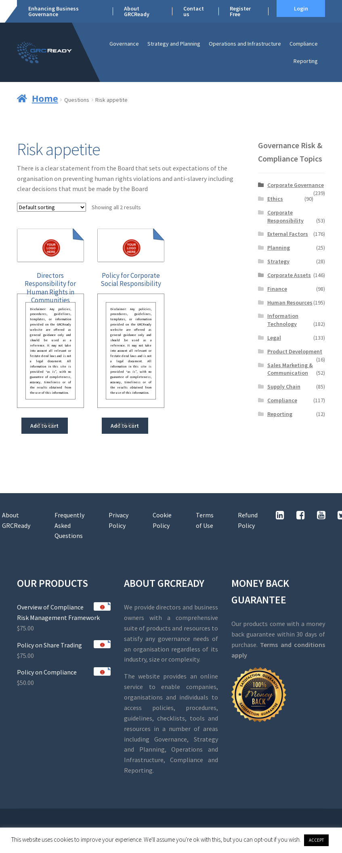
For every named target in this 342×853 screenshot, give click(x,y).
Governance (124, 43)
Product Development (294, 351)
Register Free (240, 11)
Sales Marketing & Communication (290, 369)
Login (301, 8)
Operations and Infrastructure (245, 43)
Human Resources (290, 302)
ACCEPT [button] (316, 840)
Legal (274, 337)
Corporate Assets (289, 275)
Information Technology (282, 320)
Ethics (275, 198)
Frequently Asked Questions (69, 525)
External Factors (287, 233)
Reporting (306, 61)
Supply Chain (283, 386)
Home (45, 98)
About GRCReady (136, 11)
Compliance (304, 43)
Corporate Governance (295, 185)
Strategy (278, 261)
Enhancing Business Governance (53, 11)
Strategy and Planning (173, 43)
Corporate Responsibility (285, 216)
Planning (278, 247)
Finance (277, 288)
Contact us (193, 11)
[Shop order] (51, 207)
